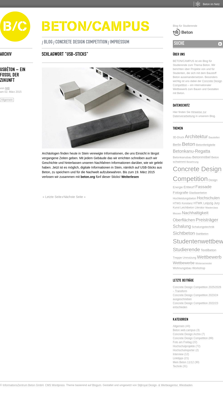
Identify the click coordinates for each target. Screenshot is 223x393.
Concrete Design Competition (81, 42)
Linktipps (178, 358)
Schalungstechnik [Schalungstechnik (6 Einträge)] (203, 226)
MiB (7, 88)
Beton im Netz (211, 4)
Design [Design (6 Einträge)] (213, 180)
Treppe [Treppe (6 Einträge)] (177, 257)
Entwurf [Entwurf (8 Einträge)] (189, 187)
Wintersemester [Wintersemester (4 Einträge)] (203, 263)
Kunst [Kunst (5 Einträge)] (176, 207)
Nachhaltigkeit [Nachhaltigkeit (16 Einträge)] (195, 212)
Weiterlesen (130, 177)
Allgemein (7, 99)
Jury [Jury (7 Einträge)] (217, 203)
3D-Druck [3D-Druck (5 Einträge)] (178, 137)
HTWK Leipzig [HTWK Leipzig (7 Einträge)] (203, 203)
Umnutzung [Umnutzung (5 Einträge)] (189, 257)
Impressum (119, 42)
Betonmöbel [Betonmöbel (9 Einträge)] (201, 157)
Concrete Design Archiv (187, 334)
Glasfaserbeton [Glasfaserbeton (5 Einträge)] (198, 192)
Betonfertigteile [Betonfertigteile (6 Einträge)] (205, 144)
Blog (48, 42)
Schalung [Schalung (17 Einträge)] (182, 226)
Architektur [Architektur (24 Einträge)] (196, 136)
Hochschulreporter (184, 350)
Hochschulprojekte (184, 346)
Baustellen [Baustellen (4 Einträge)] (214, 137)
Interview (178, 354)
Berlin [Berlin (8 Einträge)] (177, 144)
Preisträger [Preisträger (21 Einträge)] (207, 219)
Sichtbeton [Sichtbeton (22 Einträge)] (184, 233)
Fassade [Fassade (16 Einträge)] (203, 186)
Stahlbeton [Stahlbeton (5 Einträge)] (202, 233)
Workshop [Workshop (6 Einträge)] (198, 268)
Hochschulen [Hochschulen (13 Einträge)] (208, 198)
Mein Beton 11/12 (183, 362)
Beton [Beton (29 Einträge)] (188, 144)
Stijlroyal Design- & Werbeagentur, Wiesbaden (165, 385)
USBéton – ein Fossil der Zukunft (12, 76)
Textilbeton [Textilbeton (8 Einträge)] (208, 250)
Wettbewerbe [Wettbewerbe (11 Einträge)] (184, 263)
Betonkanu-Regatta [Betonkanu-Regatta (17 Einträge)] (191, 151)
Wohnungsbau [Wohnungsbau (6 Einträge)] (182, 268)
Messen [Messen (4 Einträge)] (177, 213)
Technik (177, 366)
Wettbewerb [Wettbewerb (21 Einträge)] (209, 256)
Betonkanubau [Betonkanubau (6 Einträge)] (182, 157)
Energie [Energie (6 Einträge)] (178, 187)
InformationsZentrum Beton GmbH (23, 385)
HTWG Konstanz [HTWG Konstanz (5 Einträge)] (183, 203)
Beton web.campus (184, 330)
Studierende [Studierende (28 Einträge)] (186, 249)
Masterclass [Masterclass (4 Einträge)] (211, 207)
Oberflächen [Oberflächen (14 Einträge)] (184, 220)
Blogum (96, 385)
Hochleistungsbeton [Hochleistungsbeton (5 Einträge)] (184, 198)
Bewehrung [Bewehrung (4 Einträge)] (192, 161)
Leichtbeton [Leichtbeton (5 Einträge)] (187, 207)
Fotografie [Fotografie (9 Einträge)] (180, 192)
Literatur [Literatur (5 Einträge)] (200, 207)
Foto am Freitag (182, 342)
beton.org (88, 177)
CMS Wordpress (55, 385)
